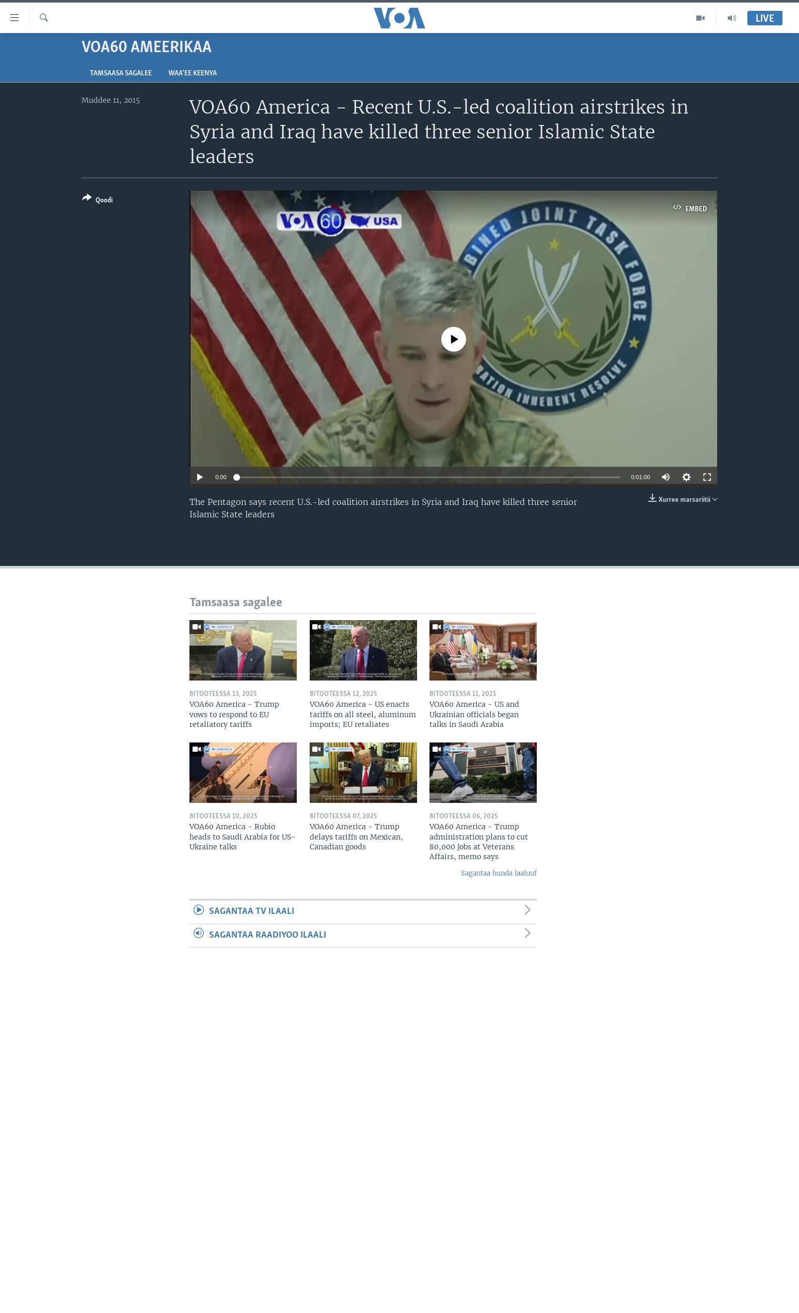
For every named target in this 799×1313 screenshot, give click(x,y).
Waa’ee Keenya (192, 73)
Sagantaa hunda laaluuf (499, 873)
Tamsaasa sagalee (121, 73)
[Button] (97, 201)
